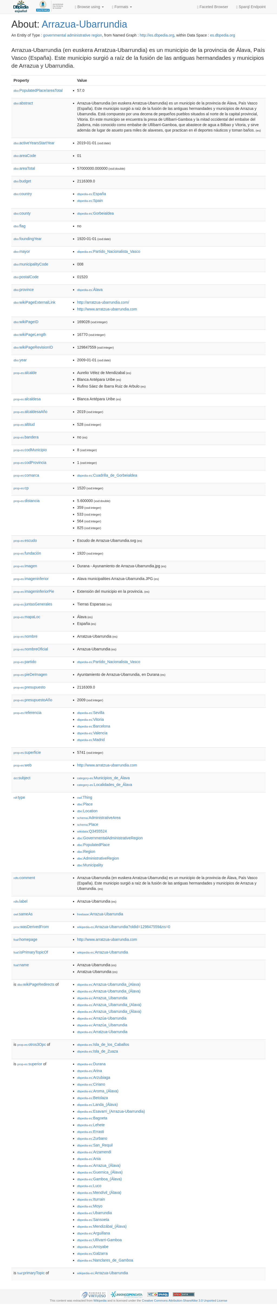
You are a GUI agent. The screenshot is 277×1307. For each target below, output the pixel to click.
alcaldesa (27, 399)
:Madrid (91, 740)
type (19, 797)
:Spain (90, 200)
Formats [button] (122, 7)
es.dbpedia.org (222, 35)
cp (21, 488)
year (20, 360)
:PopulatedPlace (93, 845)
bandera (26, 437)
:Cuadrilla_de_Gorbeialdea (107, 475)
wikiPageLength (30, 334)
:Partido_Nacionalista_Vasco (108, 251)
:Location (87, 811)
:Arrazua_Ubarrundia (102, 998)
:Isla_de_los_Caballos (103, 1044)
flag (19, 226)
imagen (25, 566)
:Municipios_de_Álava (103, 778)
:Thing (84, 797)
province (24, 289)
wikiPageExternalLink (34, 302)
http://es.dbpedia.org (157, 35)
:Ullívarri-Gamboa (99, 1240)
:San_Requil (95, 1145)
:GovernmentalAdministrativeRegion (110, 838)
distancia (26, 501)
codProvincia (30, 462)
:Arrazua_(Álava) (98, 1165)
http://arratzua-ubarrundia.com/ (103, 302)
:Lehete (91, 1125)
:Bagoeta (92, 1118)
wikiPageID (26, 322)
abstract (23, 103)
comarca (26, 475)
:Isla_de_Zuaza (97, 1051)
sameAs (23, 914)
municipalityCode (31, 264)
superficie (27, 752)
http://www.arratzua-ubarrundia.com (107, 309)
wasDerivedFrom (31, 927)
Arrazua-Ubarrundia (84, 24)
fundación (27, 553)
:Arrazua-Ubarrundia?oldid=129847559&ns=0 (123, 927)
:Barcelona (93, 726)
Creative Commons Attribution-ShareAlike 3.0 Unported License (184, 1300)
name (21, 965)
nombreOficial (31, 649)
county (22, 213)
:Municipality (90, 865)
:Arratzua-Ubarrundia (102, 1032)
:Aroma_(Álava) (97, 1091)
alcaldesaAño (30, 412)
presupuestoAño (33, 700)
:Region (86, 851)
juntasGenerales (33, 604)
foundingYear (28, 239)
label (20, 901)
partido (25, 662)
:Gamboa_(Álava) (99, 1179)
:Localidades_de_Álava (104, 784)
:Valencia (92, 733)
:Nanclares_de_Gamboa (105, 1260)
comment (24, 878)
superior (29, 1064)
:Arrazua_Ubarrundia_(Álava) (109, 1011)
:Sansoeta (93, 1219)
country (23, 194)
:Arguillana (93, 1233)
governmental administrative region (72, 35)
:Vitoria (90, 719)
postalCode (26, 277)
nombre (26, 636)
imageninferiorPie (34, 591)
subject (22, 778)
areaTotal (24, 168)
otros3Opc (31, 1044)
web (23, 765)
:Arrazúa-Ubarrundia (101, 1018)
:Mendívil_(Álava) (99, 1192)
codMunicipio (30, 450)
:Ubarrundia (94, 1213)
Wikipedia (100, 1300)
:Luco (89, 1186)
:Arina (89, 1071)
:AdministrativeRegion (98, 858)
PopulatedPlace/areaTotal (38, 90)
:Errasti (90, 1131)
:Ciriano (91, 1084)
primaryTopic (31, 1273)
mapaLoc (27, 617)
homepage (25, 939)
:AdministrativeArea (99, 817)
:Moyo (89, 1206)
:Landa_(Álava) (97, 1104)
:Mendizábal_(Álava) (102, 1226)
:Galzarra (92, 1253)
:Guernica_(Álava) (100, 1172)
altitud (24, 424)
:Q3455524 (92, 831)
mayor (22, 251)
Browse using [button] (89, 7)
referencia (27, 712)
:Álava (90, 289)
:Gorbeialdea (95, 213)
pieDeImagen (30, 674)
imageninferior (31, 578)
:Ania (89, 1159)
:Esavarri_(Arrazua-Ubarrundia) (111, 1111)
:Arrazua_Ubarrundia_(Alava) (109, 1005)
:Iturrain (91, 1199)
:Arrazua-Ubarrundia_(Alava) (108, 984)
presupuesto (29, 687)
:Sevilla (90, 712)
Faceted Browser (212, 7)
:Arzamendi (94, 1152)
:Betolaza (92, 1098)
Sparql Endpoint (251, 7)
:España (91, 194)
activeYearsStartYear (34, 143)
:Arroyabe (92, 1246)
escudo (25, 540)
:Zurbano (92, 1138)
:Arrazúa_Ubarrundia (102, 1025)
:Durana (91, 1064)
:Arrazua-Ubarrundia (100, 914)
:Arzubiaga (93, 1077)
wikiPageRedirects (35, 984)
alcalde (25, 373)
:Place (85, 804)
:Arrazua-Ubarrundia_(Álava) (108, 991)
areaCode (25, 155)
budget (22, 181)
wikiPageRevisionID (33, 347)
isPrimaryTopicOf (31, 952)
